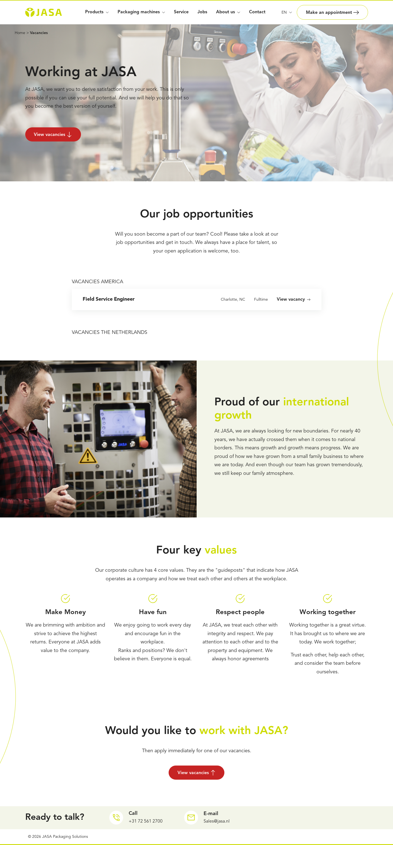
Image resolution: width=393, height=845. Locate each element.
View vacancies (53, 134)
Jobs (202, 12)
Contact (257, 12)
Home (20, 33)
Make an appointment (332, 12)
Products (97, 12)
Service (181, 12)
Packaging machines (141, 12)
